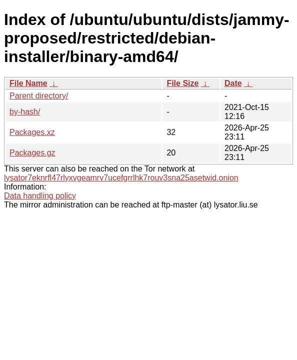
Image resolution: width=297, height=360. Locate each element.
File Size (182, 83)
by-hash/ (25, 112)
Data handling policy (40, 196)
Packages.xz (32, 132)
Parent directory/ (39, 96)
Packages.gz (33, 152)
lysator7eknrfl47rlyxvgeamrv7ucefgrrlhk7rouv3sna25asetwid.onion (121, 178)
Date (233, 83)
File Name (29, 83)
